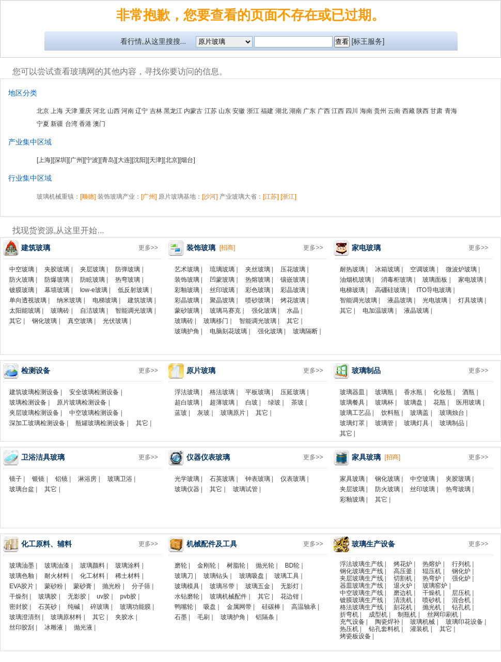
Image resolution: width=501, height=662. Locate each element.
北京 (43, 111)
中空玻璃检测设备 (94, 412)
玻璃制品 (452, 423)
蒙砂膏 (82, 586)
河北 (99, 111)
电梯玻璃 (104, 300)
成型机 (378, 614)
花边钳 (289, 596)
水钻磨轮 (187, 596)
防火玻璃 (21, 279)
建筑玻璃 (140, 300)
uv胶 (103, 596)
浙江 (253, 111)
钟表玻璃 (257, 478)
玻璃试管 (245, 489)
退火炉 (403, 585)
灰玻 (203, 412)
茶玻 (297, 402)
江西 (338, 111)
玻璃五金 (257, 586)
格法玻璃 (222, 392)
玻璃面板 (434, 279)
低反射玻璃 (133, 290)
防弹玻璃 (127, 269)
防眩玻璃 (92, 279)
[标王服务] (368, 41)
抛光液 (83, 627)
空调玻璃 (422, 269)
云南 (394, 111)
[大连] (124, 160)
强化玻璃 (264, 310)
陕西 (422, 111)
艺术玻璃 (187, 269)
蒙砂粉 (53, 586)
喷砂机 (431, 600)
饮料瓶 (390, 412)
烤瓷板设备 (355, 636)
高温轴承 (303, 606)
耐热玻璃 (352, 269)
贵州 (380, 111)
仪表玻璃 (292, 478)
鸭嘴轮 (184, 606)
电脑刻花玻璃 (228, 331)
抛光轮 (265, 565)
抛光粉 (111, 586)
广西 (324, 111)
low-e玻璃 (93, 290)
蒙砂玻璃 (187, 310)
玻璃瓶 (384, 392)
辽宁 (141, 111)
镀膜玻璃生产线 (361, 600)
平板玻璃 (257, 392)
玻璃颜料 (92, 565)
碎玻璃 (99, 606)
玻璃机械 (422, 621)
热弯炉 (431, 578)
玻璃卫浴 (119, 478)
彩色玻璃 (257, 290)
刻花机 (403, 607)
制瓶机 (407, 614)
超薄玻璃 (222, 402)
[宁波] (92, 160)
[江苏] (271, 196)
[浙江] (288, 196)
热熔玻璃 (257, 279)
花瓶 (439, 402)
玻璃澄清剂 (24, 617)
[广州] (76, 160)
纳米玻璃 (69, 300)
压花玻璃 (292, 269)
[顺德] (88, 196)
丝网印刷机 (442, 614)
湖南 (295, 111)
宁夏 (43, 123)
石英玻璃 (222, 478)
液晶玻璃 (399, 300)
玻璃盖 (419, 412)
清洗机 (403, 600)
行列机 (461, 564)
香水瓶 (413, 392)
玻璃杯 (384, 402)
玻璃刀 (184, 575)
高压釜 (403, 571)
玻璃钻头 (215, 575)
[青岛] (108, 160)
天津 (71, 111)
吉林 (156, 111)
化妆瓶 (442, 392)
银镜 (38, 478)
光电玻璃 (434, 300)
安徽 (238, 111)
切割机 (403, 578)
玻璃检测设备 (27, 402)
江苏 (211, 111)
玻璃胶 (47, 596)
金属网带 (239, 606)
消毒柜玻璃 (396, 279)
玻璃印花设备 (464, 621)
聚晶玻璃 (222, 300)
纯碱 (74, 606)
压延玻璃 (292, 392)
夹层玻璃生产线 (361, 578)
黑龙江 (173, 111)
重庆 (85, 111)
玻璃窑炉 (434, 585)
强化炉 (461, 578)
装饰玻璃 (187, 279)
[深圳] (61, 160)
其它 (15, 321)
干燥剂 (18, 596)
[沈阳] (140, 160)
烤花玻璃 (292, 300)
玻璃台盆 (21, 489)
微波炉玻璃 (461, 269)
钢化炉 (461, 571)
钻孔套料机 (384, 629)
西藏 (408, 111)
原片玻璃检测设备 (81, 402)
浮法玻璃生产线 (361, 564)
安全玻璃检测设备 (94, 392)
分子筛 (141, 586)
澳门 (99, 123)
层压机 (461, 592)
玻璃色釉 (21, 575)
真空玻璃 (80, 321)
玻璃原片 (233, 412)
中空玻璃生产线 (361, 592)
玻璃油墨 (21, 565)
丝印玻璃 (222, 290)
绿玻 (274, 402)
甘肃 (436, 111)
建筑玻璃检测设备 (34, 392)
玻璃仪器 (187, 489)
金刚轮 (206, 565)
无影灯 (289, 586)
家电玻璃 (470, 279)
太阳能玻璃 (24, 310)
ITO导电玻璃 (433, 290)
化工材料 (92, 575)
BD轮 (292, 565)
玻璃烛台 (452, 412)
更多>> (148, 247)
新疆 (57, 123)
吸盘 (209, 606)
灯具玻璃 (470, 300)
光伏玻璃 (115, 321)
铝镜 (61, 478)
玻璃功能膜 (135, 606)
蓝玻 (181, 412)
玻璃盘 (413, 402)
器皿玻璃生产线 (361, 585)
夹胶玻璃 (56, 269)
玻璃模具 (187, 586)
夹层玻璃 (92, 269)
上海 (57, 111)
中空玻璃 (21, 269)
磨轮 (181, 565)
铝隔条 (265, 617)
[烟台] (187, 160)
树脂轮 (236, 565)
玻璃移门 (215, 321)
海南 (366, 111)
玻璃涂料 (127, 565)
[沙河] (210, 196)
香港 (85, 123)
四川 (352, 111)
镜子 (15, 478)
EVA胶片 (21, 586)
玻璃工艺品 (355, 412)
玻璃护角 (187, 331)
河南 (127, 111)
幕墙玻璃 (56, 290)
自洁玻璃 (92, 310)
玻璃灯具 (416, 423)
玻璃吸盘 (251, 575)
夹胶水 (124, 617)
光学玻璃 (187, 478)
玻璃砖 (60, 310)
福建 (267, 111)
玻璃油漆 (56, 565)
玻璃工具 (286, 575)
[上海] (45, 160)
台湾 (71, 123)
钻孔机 (461, 607)
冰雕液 (53, 627)
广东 (309, 111)
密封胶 (18, 606)
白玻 (251, 402)
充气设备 (352, 621)
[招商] (228, 247)
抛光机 (431, 607)
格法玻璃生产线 (361, 607)
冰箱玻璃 (387, 269)
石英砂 (47, 606)
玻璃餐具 (352, 402)
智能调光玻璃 (133, 310)
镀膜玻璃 (21, 290)
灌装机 (419, 629)
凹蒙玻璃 (222, 279)
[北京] (171, 160)
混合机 (461, 600)
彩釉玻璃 (187, 290)
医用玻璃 (468, 402)
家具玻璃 (352, 478)
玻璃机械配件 (228, 596)
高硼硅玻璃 (390, 290)
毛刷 (203, 617)
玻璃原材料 (66, 617)
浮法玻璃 (187, 392)
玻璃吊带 (222, 586)
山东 (224, 111)
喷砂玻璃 (257, 300)
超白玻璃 (187, 402)
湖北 (281, 111)
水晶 (293, 310)
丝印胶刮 (21, 627)
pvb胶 (128, 596)
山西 (113, 111)
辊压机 (431, 571)
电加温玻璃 (378, 310)
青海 (451, 111)
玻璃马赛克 (225, 310)
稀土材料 (127, 575)
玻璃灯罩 (352, 423)
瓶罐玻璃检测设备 (100, 423)
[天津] (156, 160)
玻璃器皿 (352, 392)
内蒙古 (193, 111)
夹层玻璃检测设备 (34, 412)
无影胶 (77, 596)
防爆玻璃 (56, 279)
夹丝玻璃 (257, 269)
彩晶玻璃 (292, 290)
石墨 (181, 617)
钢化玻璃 (44, 321)
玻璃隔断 (305, 331)
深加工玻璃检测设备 (37, 423)
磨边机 (403, 592)
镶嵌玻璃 (292, 279)
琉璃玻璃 (222, 269)
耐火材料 (56, 575)
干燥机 (431, 592)
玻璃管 (384, 423)
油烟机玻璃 (355, 279)
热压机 (349, 629)
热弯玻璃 (127, 279)
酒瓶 (468, 392)
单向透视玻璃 (27, 300)
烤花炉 (403, 564)
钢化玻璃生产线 (361, 571)
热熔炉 (431, 564)
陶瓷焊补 (387, 621)
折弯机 (349, 614)
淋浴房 (87, 478)
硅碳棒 (271, 606)
